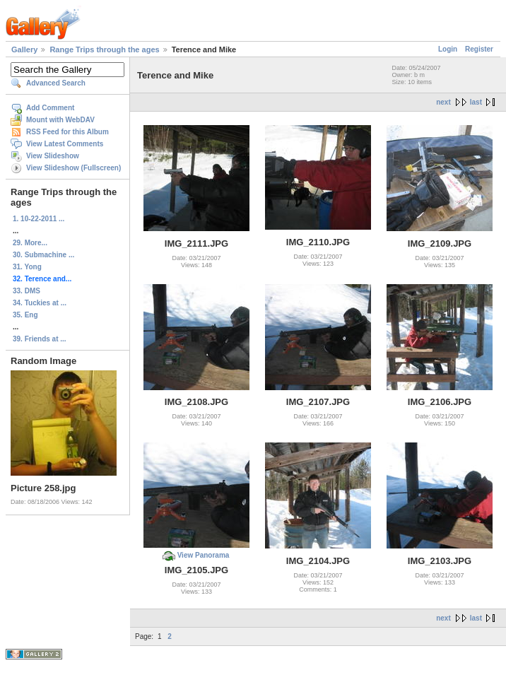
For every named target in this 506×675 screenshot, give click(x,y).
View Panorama (203, 555)
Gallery (24, 49)
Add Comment (50, 108)
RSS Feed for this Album (67, 132)
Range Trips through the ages (104, 49)
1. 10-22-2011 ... (38, 219)
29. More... (30, 243)
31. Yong (27, 267)
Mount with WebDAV (60, 120)
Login (447, 49)
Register (479, 49)
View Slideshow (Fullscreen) (73, 168)
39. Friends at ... (39, 339)
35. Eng (25, 315)
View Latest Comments (64, 144)
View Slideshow (52, 156)
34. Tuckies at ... (39, 303)
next (443, 102)
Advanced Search (56, 83)
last (476, 102)
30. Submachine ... (43, 255)
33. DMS (26, 291)
